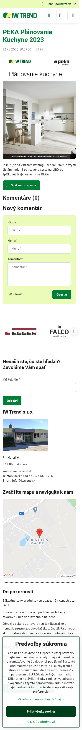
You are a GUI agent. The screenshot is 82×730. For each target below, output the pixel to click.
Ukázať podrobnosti (41, 722)
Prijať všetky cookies (41, 711)
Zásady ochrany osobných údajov (41, 699)
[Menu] (73, 15)
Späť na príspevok (20, 185)
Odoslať (61, 294)
